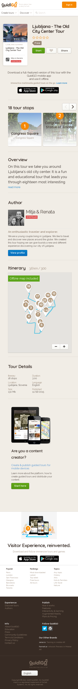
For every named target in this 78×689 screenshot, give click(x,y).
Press (7, 632)
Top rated (34, 577)
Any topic (58, 572)
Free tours (34, 580)
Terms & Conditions (14, 637)
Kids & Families (60, 580)
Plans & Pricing (49, 616)
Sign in (69, 5)
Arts (55, 577)
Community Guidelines (16, 635)
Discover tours (12, 605)
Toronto (9, 588)
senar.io (42, 642)
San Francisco (12, 577)
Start (38, 50)
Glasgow (10, 580)
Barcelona (10, 583)
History (57, 575)
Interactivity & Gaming (52, 611)
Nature (57, 585)
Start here (20, 485)
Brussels (10, 585)
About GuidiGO (12, 626)
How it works (48, 605)
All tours (33, 583)
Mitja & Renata (17, 58)
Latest (32, 575)
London (9, 575)
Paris (8, 572)
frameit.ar (43, 646)
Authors (8, 608)
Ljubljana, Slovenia (14, 44)
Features (46, 608)
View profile (17, 252)
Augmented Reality (51, 613)
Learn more (61, 83)
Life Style (58, 583)
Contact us (10, 643)
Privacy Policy (11, 640)
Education (10, 629)
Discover (26, 13)
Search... (42, 13)
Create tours (9, 13)
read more (14, 187)
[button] (25, 306)
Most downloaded (37, 572)
